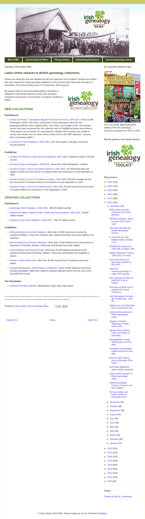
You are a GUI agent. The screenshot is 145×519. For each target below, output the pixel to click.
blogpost (64, 85)
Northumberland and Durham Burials (27, 250)
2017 (110, 452)
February (114, 439)
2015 (110, 461)
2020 (110, 198)
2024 (110, 182)
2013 (110, 469)
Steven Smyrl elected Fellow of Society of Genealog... (119, 332)
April (112, 431)
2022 (110, 190)
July (112, 418)
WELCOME (13, 60)
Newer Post (12, 320)
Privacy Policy (62, 60)
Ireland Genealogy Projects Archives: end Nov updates (120, 385)
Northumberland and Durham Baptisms (28, 232)
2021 (110, 194)
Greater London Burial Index (23, 260)
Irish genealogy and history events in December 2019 (118, 394)
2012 (110, 473)
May (112, 427)
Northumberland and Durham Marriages (28, 242)
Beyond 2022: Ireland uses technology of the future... (120, 360)
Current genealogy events (119, 60)
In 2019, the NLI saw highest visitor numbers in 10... (121, 239)
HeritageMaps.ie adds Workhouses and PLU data (120, 342)
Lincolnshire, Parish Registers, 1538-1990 (29, 142)
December (115, 206)
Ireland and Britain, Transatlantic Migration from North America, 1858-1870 (44, 120)
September (115, 410)
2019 (110, 202)
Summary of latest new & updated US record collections (121, 289)
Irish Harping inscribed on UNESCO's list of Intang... (121, 280)
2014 (110, 465)
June (112, 423)
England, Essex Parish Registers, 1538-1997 (31, 220)
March (113, 435)
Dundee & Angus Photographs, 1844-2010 (30, 164)
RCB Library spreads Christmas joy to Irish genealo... (120, 212)
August (113, 414)
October (114, 406)
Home (52, 320)
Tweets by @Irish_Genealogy (118, 496)
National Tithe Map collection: (23, 286)
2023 (110, 186)
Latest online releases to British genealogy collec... (120, 314)
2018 (110, 448)
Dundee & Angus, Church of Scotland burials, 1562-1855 (36, 187)
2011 (110, 477)
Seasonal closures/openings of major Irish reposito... (120, 271)
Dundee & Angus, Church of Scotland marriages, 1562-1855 (38, 179)
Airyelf (84, 513)
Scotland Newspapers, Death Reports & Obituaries (33, 268)
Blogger (103, 513)
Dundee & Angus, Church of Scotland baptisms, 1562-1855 (37, 169)
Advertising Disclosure (87, 60)
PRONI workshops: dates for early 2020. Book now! (121, 221)
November (115, 402)
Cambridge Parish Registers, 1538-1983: (29, 208)
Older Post (93, 320)
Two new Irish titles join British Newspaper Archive (120, 230)
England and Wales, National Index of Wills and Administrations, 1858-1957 (45, 212)
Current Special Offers (37, 60)
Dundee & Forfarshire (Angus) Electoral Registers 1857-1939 (38, 157)
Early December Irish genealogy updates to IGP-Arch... (120, 262)
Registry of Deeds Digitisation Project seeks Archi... (119, 323)
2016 (110, 457)
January (114, 443)
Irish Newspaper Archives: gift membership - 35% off (121, 298)
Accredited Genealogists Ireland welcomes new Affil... (120, 351)
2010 (110, 481)
